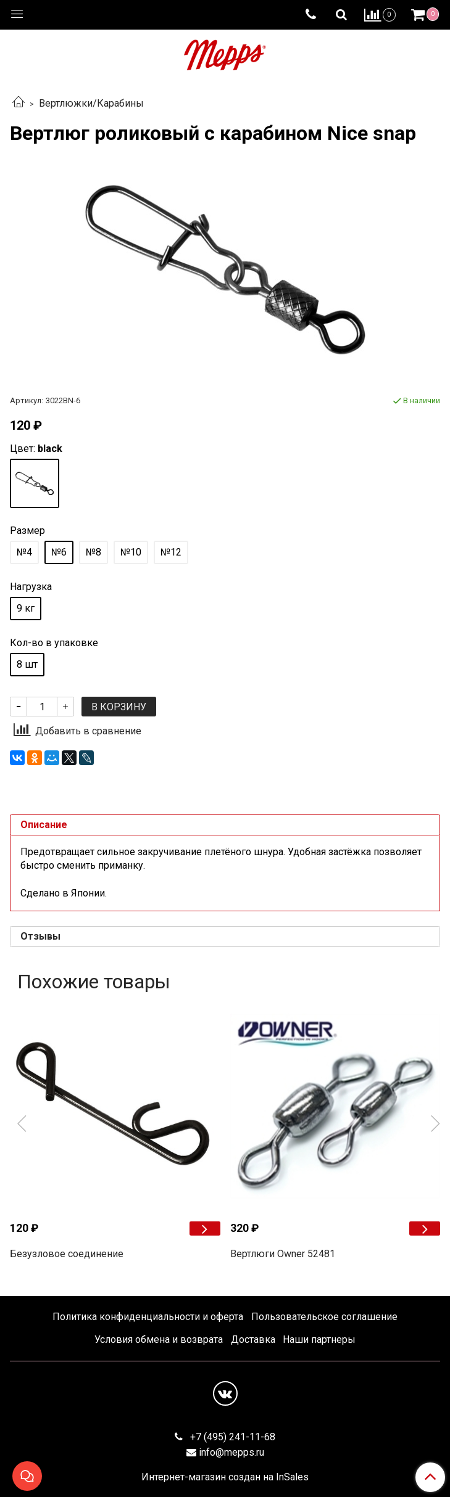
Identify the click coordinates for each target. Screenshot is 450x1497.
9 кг (26, 608)
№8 (93, 552)
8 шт (27, 664)
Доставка (253, 1339)
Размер (27, 531)
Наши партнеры (319, 1339)
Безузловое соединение (66, 1254)
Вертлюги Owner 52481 (282, 1254)
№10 (130, 552)
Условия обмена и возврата (158, 1339)
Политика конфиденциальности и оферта (147, 1317)
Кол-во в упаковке (54, 643)
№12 (170, 552)
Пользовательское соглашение (324, 1317)
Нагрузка (31, 587)
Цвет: (36, 449)
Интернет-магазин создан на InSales (225, 1477)
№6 (59, 552)
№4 (24, 552)
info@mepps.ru (231, 1452)
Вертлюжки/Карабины (91, 103)
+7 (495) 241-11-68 (231, 1437)
